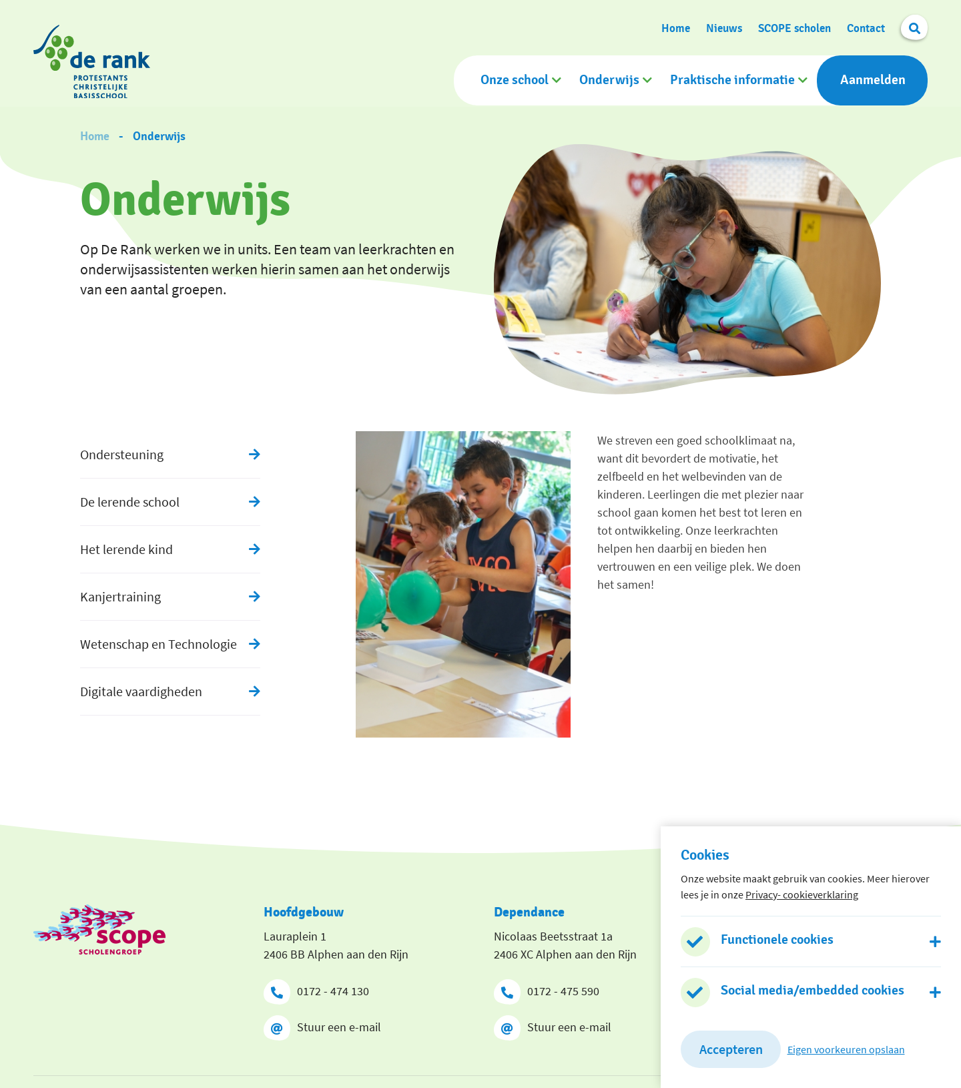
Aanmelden (873, 79)
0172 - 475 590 (546, 989)
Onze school (514, 79)
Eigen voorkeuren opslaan (846, 1049)
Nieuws (724, 27)
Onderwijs (609, 79)
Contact (866, 27)
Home (675, 27)
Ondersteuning (122, 451)
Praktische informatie (732, 79)
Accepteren (731, 1049)
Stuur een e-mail (322, 1025)
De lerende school (130, 499)
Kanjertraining (120, 593)
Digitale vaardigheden (141, 688)
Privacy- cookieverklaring (801, 894)
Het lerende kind (126, 546)
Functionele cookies (777, 939)
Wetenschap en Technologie (158, 641)
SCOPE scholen (794, 27)
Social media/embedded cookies (812, 990)
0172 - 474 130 (316, 989)
